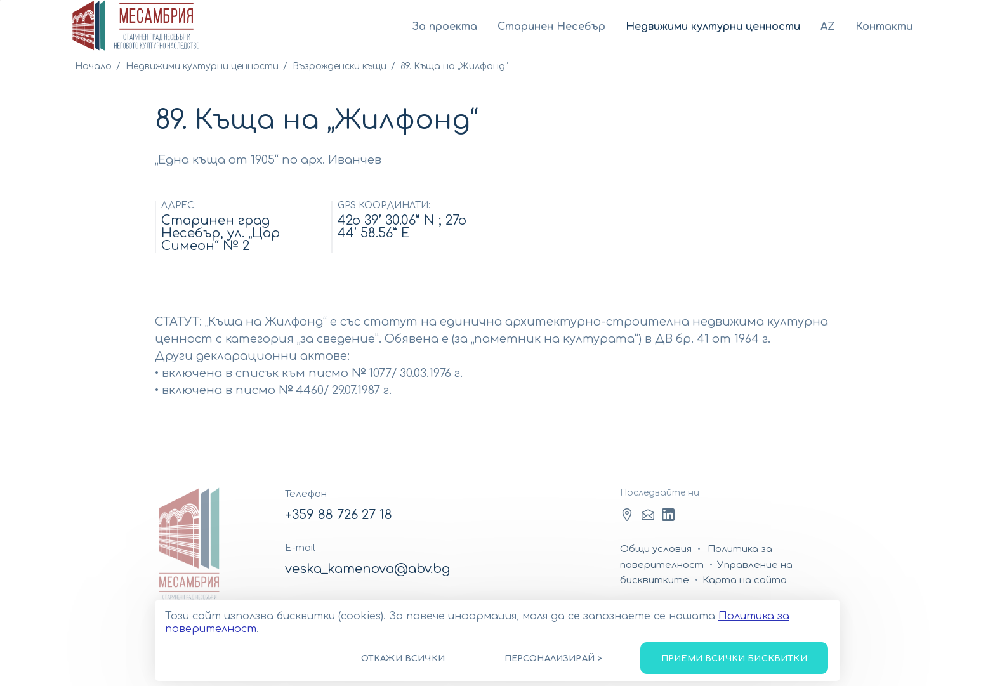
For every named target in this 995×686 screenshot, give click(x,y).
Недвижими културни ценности (713, 27)
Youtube (668, 515)
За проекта (444, 27)
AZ (827, 27)
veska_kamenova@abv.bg (367, 569)
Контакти (884, 27)
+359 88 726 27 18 (338, 515)
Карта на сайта (744, 580)
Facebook (627, 515)
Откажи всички (403, 658)
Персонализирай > (553, 658)
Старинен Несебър (551, 27)
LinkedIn (648, 515)
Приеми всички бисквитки (734, 658)
